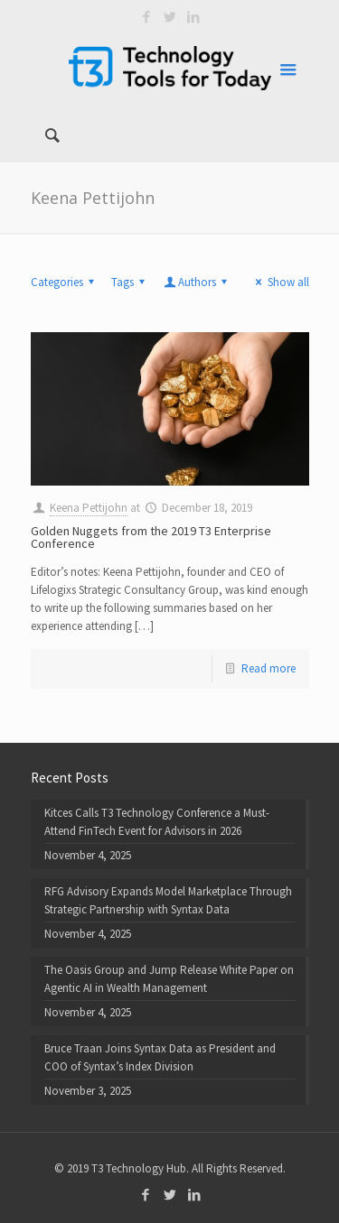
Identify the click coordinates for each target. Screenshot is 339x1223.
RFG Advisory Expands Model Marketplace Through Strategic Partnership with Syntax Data (168, 900)
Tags (130, 282)
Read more (268, 668)
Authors (197, 282)
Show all (279, 282)
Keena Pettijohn (88, 507)
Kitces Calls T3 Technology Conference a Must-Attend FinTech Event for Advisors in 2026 (156, 821)
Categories (65, 282)
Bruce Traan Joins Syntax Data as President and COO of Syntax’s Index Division (160, 1057)
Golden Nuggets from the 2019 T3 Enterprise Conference (151, 537)
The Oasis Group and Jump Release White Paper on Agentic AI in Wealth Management (169, 979)
